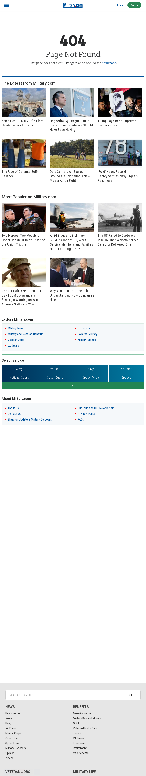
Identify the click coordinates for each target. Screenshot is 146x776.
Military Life (84, 772)
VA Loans (13, 346)
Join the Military (87, 334)
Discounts (84, 328)
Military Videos (87, 340)
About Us (13, 408)
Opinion (9, 753)
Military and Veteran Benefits (26, 334)
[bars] (6, 5)
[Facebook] (6, 771)
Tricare (77, 733)
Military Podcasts (15, 748)
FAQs (81, 419)
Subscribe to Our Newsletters (96, 408)
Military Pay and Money (87, 718)
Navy (8, 723)
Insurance (79, 743)
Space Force (12, 743)
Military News (16, 328)
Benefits (81, 707)
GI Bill (76, 723)
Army (8, 718)
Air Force (10, 728)
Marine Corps (13, 733)
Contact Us (14, 414)
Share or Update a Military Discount (30, 419)
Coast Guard (12, 738)
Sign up (134, 5)
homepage (109, 63)
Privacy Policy (86, 414)
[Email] (29, 771)
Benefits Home (82, 713)
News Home (12, 713)
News (10, 707)
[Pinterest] (22, 771)
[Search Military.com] (73, 695)
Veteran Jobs (16, 340)
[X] (14, 771)
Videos (9, 757)
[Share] (37, 771)
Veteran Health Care (85, 728)
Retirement (80, 748)
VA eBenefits (81, 753)
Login (120, 5)
